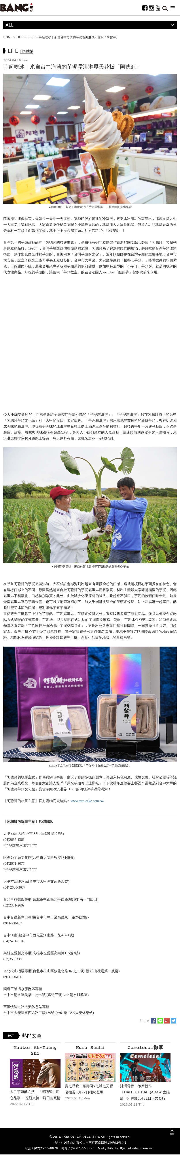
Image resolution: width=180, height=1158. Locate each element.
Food (30, 37)
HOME (7, 37)
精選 (10, 32)
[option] (35, 1075)
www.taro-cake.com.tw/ (87, 801)
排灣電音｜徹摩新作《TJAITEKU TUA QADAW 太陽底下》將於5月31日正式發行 (145, 1092)
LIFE (20, 37)
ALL (9, 24)
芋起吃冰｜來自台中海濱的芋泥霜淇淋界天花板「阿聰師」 (79, 37)
